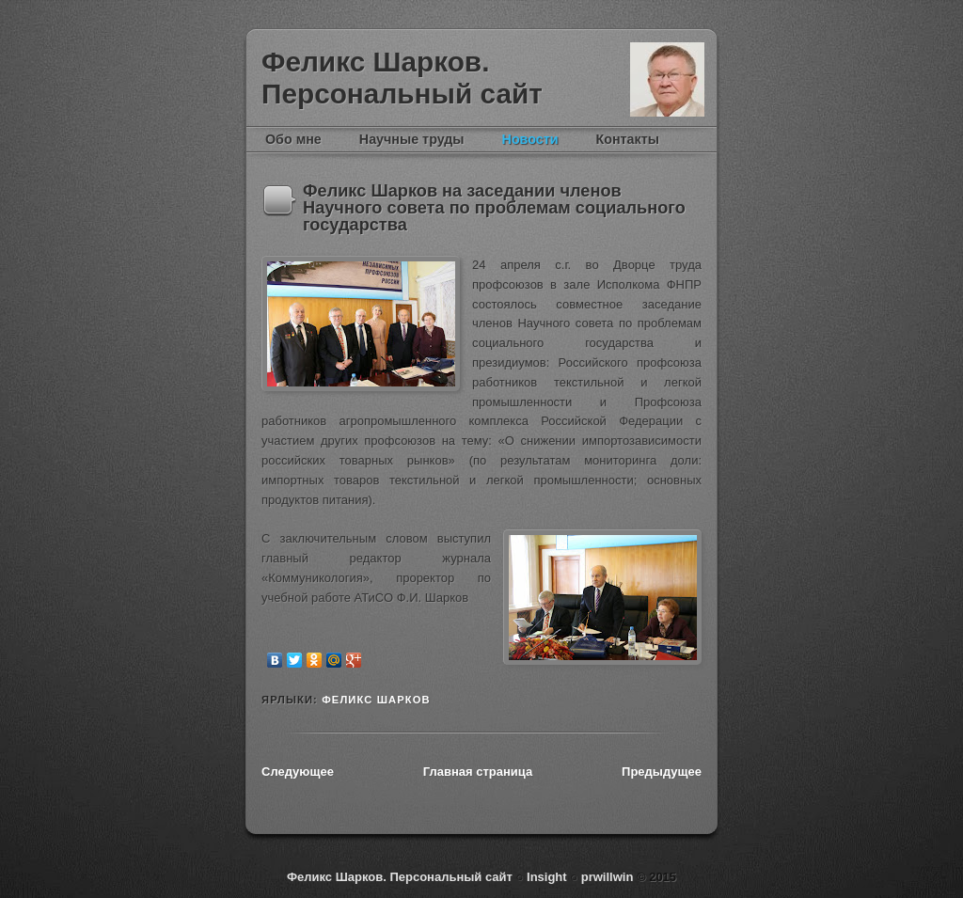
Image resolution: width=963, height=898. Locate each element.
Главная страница (477, 771)
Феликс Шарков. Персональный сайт (402, 77)
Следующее (297, 771)
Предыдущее (662, 771)
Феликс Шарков (667, 79)
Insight (548, 877)
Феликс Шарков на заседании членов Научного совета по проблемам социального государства (494, 208)
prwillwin (605, 877)
